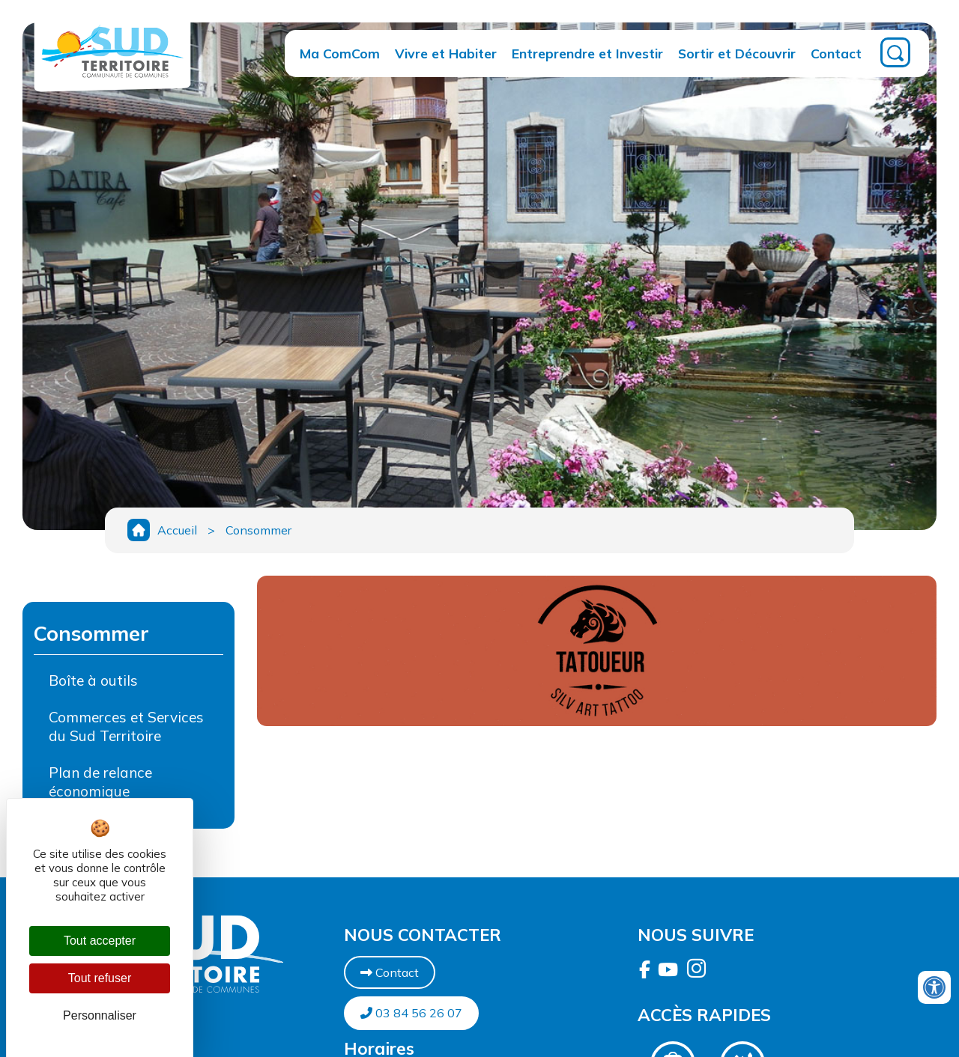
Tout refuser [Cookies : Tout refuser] (99, 978)
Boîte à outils (93, 680)
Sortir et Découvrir (737, 53)
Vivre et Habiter (446, 53)
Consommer (258, 530)
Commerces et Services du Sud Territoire (126, 726)
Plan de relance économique (100, 782)
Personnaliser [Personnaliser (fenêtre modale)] (99, 1015)
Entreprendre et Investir (587, 53)
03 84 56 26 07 (411, 1012)
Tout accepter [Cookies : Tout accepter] (100, 940)
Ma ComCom (340, 53)
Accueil (177, 530)
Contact (836, 53)
